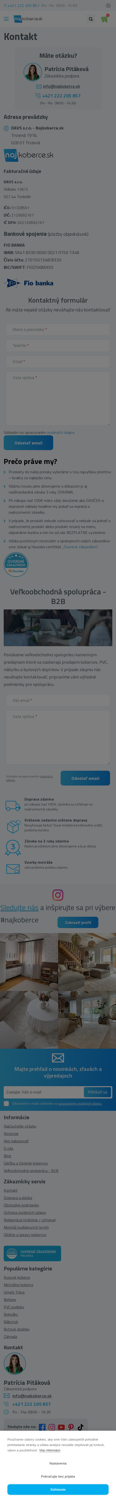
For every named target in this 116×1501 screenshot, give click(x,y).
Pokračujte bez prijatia (58, 1476)
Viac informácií (49, 1450)
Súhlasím (58, 1489)
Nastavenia (58, 1463)
